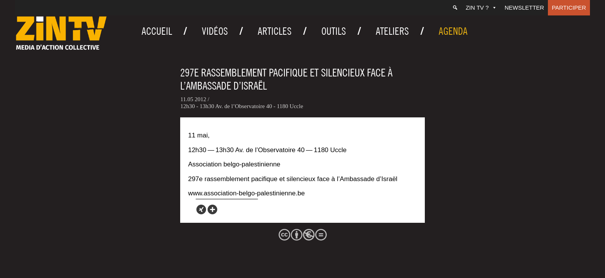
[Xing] (201, 209)
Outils (333, 31)
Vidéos (215, 31)
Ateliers (392, 31)
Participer (569, 7)
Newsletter (524, 7)
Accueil (157, 31)
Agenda (453, 31)
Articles (275, 31)
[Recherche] (455, 7)
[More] (212, 209)
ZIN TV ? (481, 7)
